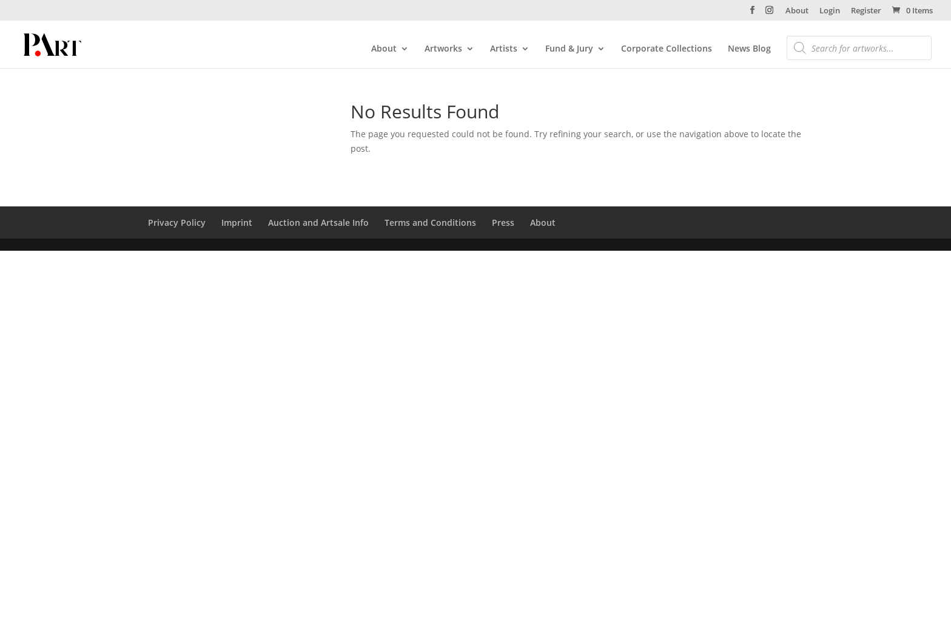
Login (829, 11)
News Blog (749, 49)
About (796, 11)
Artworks (443, 49)
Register (866, 11)
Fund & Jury (569, 49)
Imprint (236, 222)
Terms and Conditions (430, 222)
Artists (503, 49)
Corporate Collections (666, 49)
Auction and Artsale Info (318, 222)
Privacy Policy (177, 222)
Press (503, 222)
